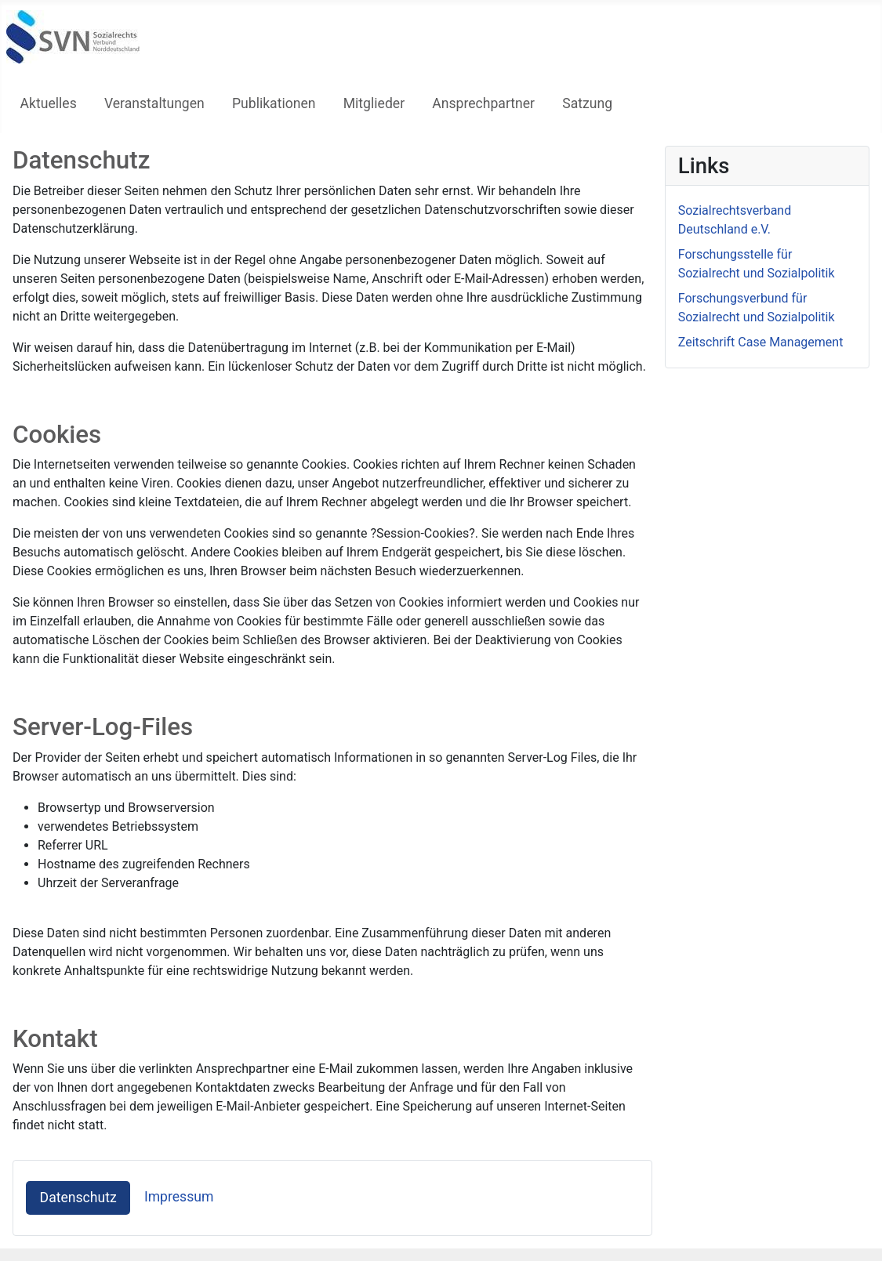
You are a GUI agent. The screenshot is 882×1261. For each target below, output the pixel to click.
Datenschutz (78, 1197)
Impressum (179, 1197)
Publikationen (274, 103)
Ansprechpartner (483, 103)
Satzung (587, 103)
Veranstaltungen (154, 103)
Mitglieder (374, 103)
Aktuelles (48, 103)
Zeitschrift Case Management (761, 342)
